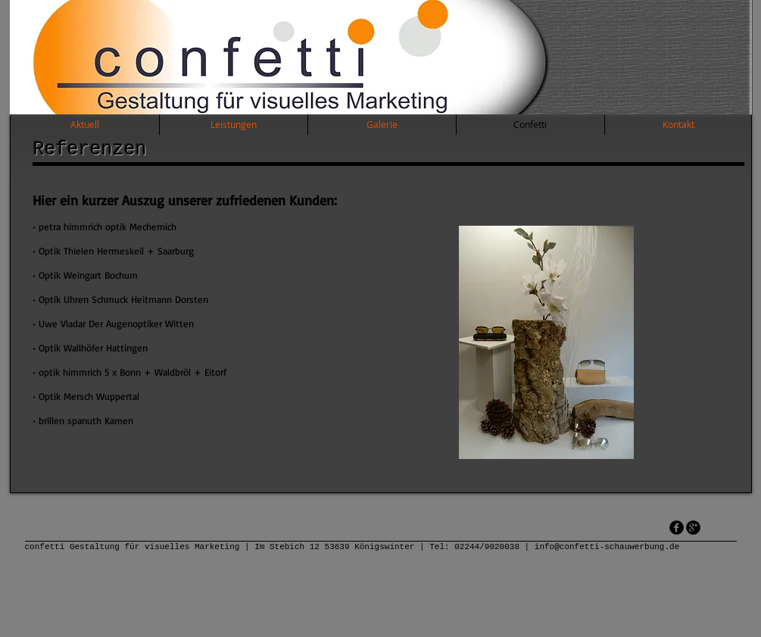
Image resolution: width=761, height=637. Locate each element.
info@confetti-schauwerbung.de (607, 546)
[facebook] (676, 527)
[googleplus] (693, 527)
